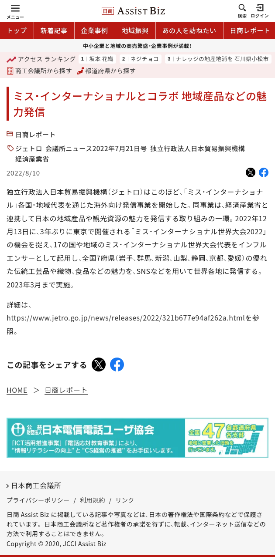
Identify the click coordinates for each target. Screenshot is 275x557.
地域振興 (135, 30)
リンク (124, 500)
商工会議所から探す (39, 70)
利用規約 (92, 500)
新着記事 (54, 30)
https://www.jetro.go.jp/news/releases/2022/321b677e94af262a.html (126, 317)
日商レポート (35, 134)
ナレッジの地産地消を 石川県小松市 (222, 59)
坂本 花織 (101, 59)
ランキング (41, 59)
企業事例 (94, 30)
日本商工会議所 (36, 485)
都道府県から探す (106, 70)
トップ (17, 30)
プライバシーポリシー (38, 500)
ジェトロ (28, 148)
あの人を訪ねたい (189, 30)
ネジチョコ (145, 59)
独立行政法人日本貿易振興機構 (197, 148)
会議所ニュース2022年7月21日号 (96, 148)
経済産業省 (32, 158)
